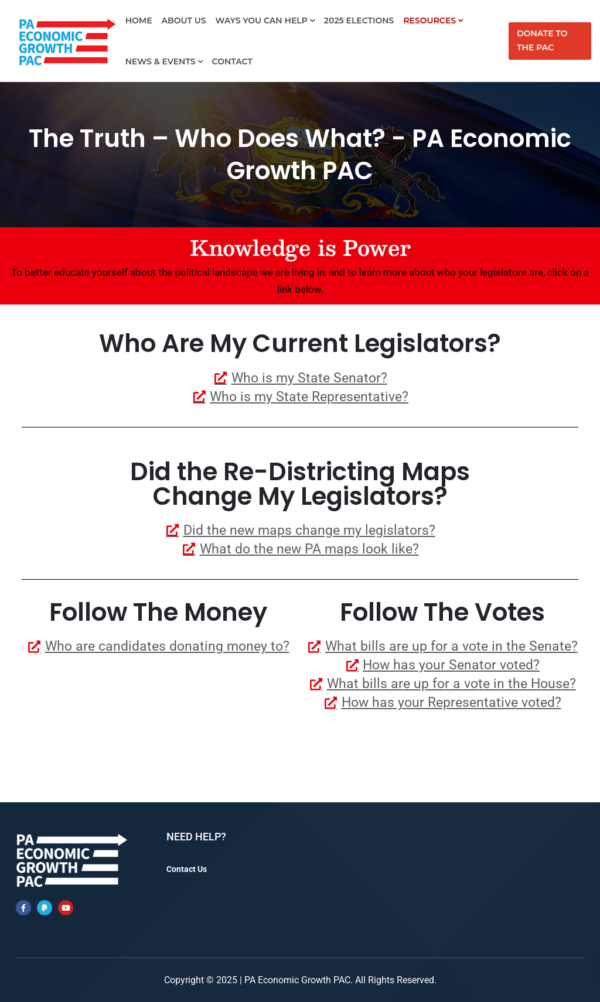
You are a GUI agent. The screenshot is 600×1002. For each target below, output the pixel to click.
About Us (184, 20)
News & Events (160, 61)
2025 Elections (359, 20)
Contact (232, 61)
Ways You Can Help (262, 20)
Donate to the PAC (542, 40)
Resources (429, 20)
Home (138, 20)
